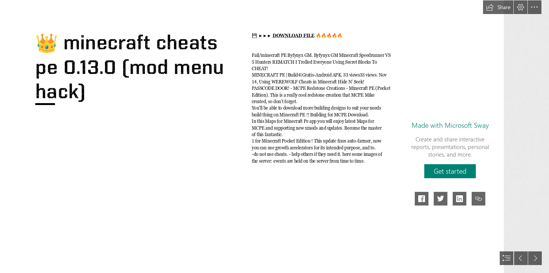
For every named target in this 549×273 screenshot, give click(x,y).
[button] (498, 7)
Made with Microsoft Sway (450, 125)
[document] (274, 136)
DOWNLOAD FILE (293, 35)
